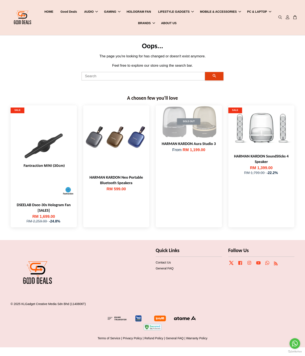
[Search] (143, 77)
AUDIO (91, 12)
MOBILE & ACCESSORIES (220, 12)
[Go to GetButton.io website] (295, 351)
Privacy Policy (132, 339)
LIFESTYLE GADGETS (176, 12)
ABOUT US (168, 23)
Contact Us (163, 263)
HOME (48, 12)
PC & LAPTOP (259, 12)
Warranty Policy (197, 339)
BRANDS (146, 23)
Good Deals (69, 12)
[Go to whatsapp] (295, 343)
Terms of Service (109, 339)
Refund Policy (153, 339)
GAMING (112, 12)
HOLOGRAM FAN (139, 12)
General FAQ (164, 269)
